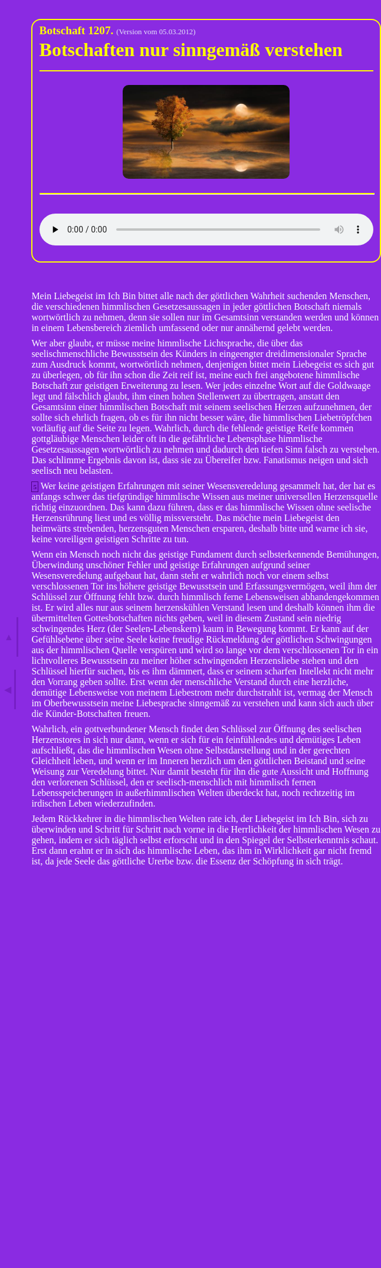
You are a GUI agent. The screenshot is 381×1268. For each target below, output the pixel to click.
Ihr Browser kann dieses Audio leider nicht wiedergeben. (206, 229)
